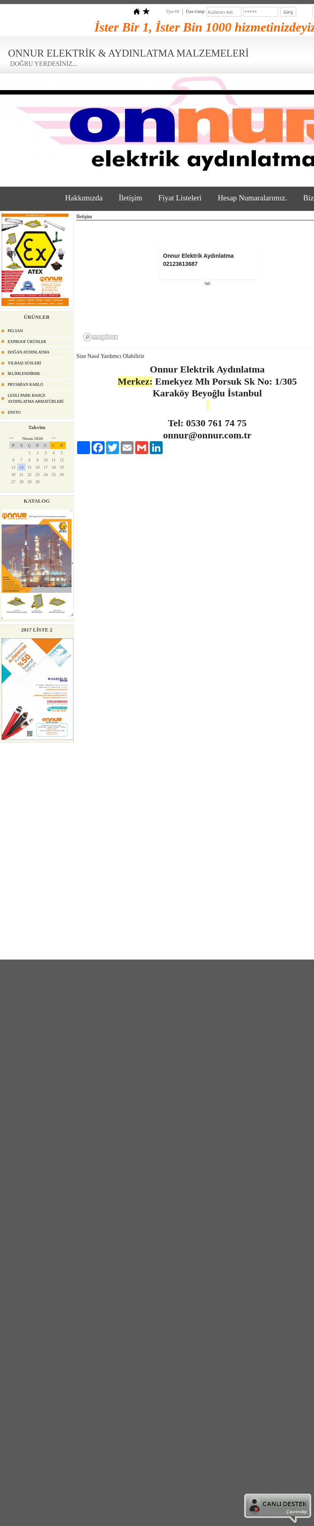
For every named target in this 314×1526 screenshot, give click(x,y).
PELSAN (15, 330)
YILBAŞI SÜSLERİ (24, 363)
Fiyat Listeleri (179, 198)
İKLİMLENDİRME (24, 373)
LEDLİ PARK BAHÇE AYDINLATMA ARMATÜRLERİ (35, 398)
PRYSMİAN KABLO (25, 384)
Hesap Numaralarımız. (252, 198)
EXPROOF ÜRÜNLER (27, 341)
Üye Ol (172, 11)
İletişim (130, 198)
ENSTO (14, 412)
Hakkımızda (84, 198)
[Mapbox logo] (100, 337)
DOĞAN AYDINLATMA (29, 352)
